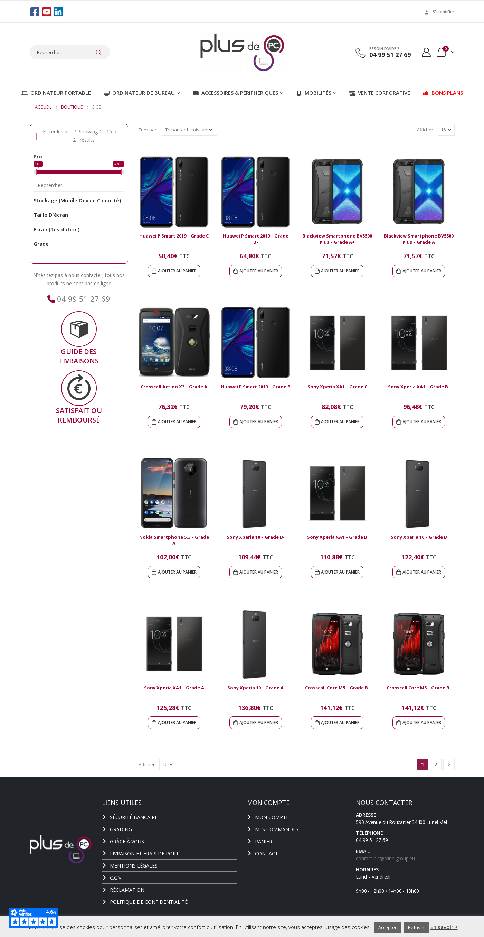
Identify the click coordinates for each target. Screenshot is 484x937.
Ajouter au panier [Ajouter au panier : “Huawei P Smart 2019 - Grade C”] (177, 271)
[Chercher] (99, 52)
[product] (174, 192)
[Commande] (189, 130)
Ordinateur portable (56, 92)
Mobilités (313, 92)
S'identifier (439, 11)
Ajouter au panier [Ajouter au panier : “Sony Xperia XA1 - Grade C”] (340, 422)
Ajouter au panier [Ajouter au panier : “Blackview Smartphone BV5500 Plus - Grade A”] (421, 271)
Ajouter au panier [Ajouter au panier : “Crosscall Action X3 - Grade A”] (177, 422)
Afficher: (425, 130)
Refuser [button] (416, 927)
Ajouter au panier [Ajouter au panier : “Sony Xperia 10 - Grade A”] (258, 722)
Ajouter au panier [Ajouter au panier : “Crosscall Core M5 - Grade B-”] (340, 722)
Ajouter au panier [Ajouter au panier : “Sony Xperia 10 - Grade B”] (421, 572)
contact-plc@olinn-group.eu (385, 858)
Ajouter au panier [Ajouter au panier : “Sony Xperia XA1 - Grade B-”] (421, 422)
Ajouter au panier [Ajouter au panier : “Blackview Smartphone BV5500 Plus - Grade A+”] (340, 271)
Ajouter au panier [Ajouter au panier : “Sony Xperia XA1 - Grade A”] (177, 722)
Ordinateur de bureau (139, 92)
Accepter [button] (387, 927)
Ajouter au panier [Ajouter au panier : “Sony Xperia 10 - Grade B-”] (258, 572)
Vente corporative (379, 92)
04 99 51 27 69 (82, 299)
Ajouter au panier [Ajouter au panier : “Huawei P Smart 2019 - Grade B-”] (258, 271)
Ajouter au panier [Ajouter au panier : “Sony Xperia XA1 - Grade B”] (340, 572)
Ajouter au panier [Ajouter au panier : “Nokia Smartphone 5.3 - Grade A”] (177, 572)
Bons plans (443, 92)
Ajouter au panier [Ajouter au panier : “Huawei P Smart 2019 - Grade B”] (258, 422)
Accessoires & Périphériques (235, 92)
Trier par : (149, 130)
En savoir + (444, 927)
